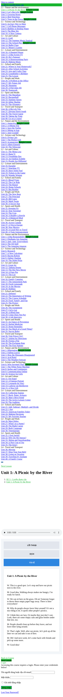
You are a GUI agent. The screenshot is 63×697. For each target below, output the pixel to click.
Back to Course (7, 658)
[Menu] (2, 462)
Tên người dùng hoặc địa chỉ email (16, 672)
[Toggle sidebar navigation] (2, 5)
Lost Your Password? (10, 692)
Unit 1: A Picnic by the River (18, 482)
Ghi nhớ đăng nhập (11, 682)
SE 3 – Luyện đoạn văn (14, 5)
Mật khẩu (5, 677)
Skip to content (7, 2)
